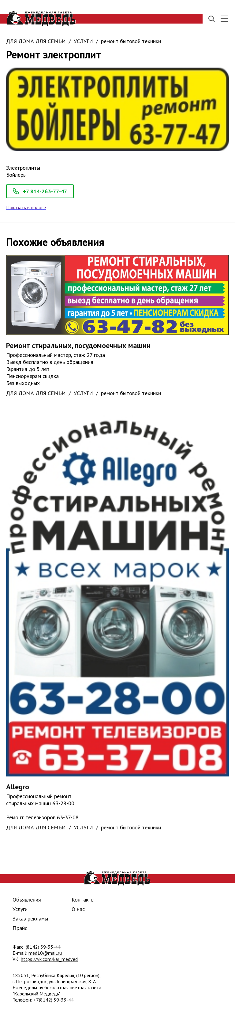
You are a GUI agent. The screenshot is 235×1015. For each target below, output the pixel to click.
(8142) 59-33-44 (43, 947)
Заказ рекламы (30, 918)
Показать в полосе (26, 207)
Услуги (20, 909)
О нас (78, 909)
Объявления (27, 899)
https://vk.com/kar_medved (49, 959)
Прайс (20, 928)
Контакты (83, 899)
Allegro (17, 787)
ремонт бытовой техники (131, 41)
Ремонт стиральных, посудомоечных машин (78, 345)
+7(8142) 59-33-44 (53, 1000)
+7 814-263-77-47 (40, 191)
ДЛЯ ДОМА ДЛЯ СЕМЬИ (36, 41)
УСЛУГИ (83, 41)
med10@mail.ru (45, 953)
